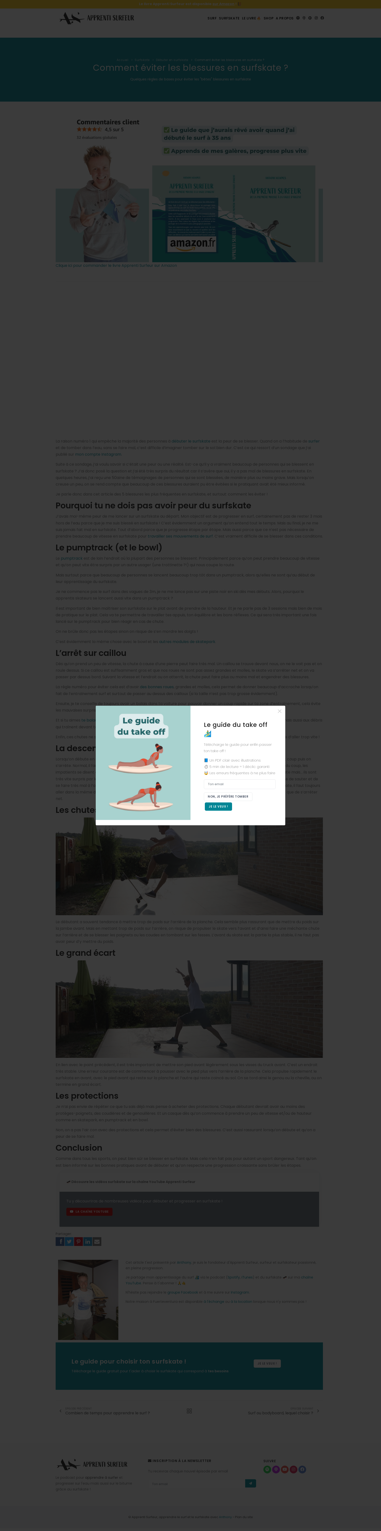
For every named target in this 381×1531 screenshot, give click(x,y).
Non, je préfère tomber (228, 796)
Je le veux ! (219, 807)
